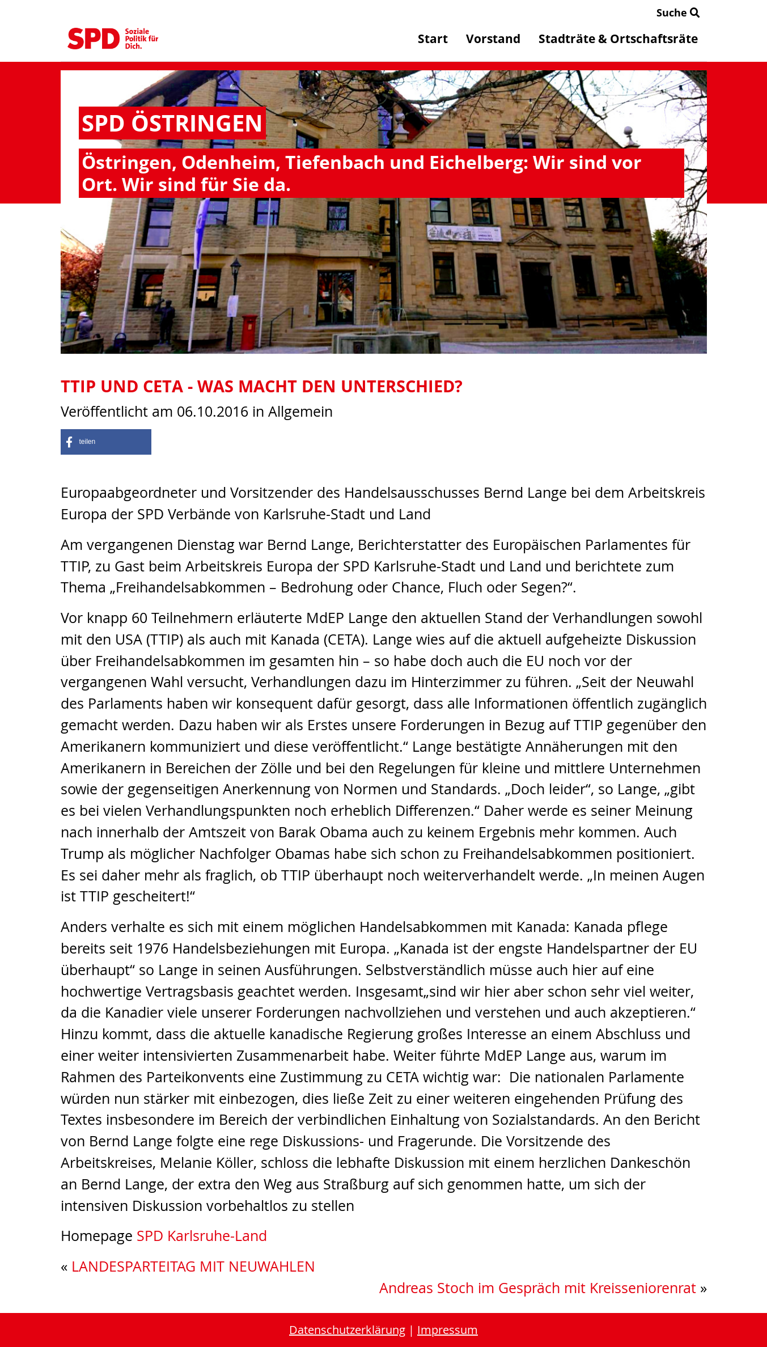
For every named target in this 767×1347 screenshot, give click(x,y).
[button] (106, 442)
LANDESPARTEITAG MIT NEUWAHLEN (193, 1266)
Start (433, 38)
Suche (678, 12)
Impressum (447, 1329)
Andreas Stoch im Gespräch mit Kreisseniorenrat (537, 1287)
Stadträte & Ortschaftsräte (618, 38)
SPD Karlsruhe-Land (202, 1235)
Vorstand (493, 38)
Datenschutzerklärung (347, 1329)
